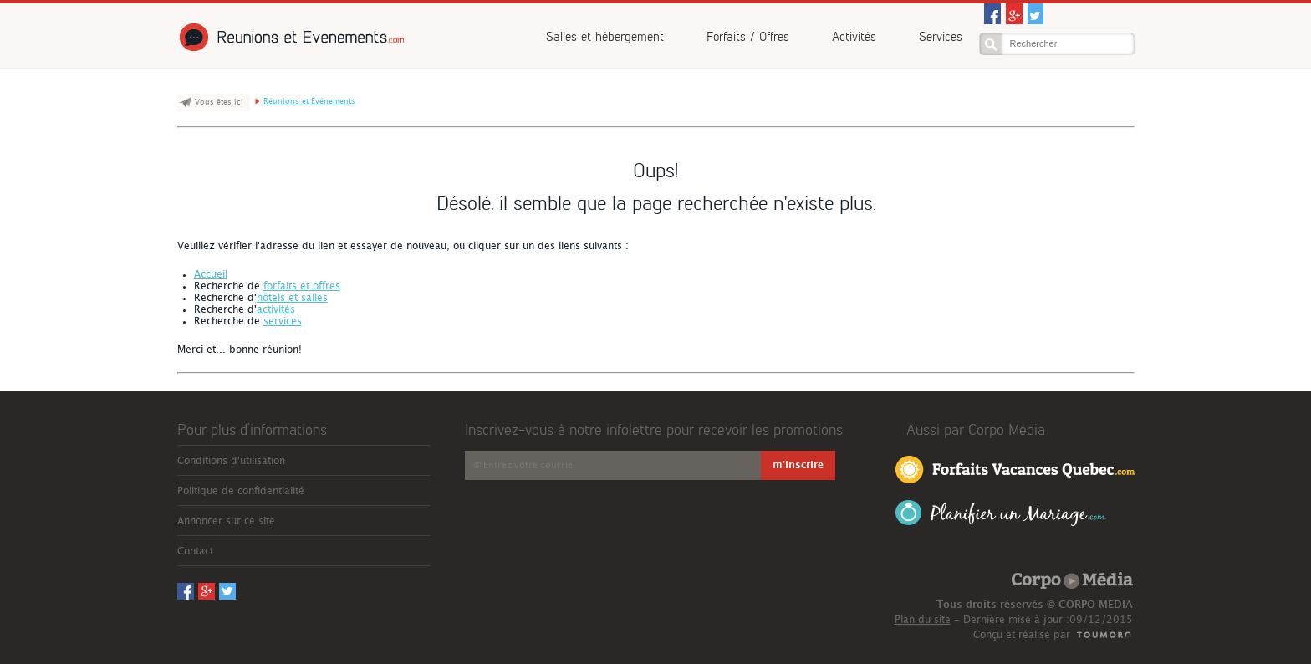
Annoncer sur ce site (226, 521)
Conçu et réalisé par (1021, 635)
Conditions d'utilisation (231, 461)
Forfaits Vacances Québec (1015, 468)
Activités (854, 36)
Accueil (210, 274)
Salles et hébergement (605, 36)
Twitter (1036, 13)
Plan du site (923, 620)
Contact (195, 551)
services (282, 321)
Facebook (992, 13)
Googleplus (1014, 13)
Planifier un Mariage (1001, 513)
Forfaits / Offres (748, 36)
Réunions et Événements (290, 37)
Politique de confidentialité (240, 491)
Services (940, 36)
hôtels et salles (292, 298)
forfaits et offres (301, 286)
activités (276, 309)
